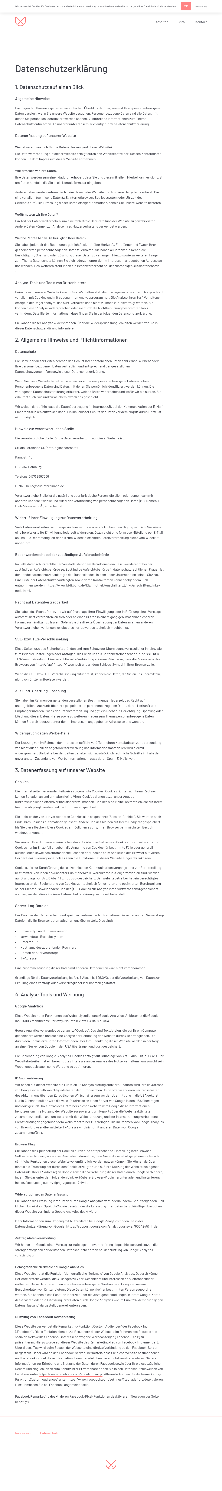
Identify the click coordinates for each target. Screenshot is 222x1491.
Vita (182, 22)
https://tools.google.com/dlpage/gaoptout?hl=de (51, 1182)
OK (186, 6)
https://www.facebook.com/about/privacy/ (70, 1374)
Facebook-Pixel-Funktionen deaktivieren (99, 1396)
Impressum (23, 1433)
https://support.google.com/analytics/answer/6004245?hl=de (111, 1226)
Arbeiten (162, 22)
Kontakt (201, 22)
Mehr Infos (201, 6)
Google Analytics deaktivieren (76, 1211)
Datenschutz (49, 1433)
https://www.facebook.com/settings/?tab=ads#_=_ (106, 1379)
